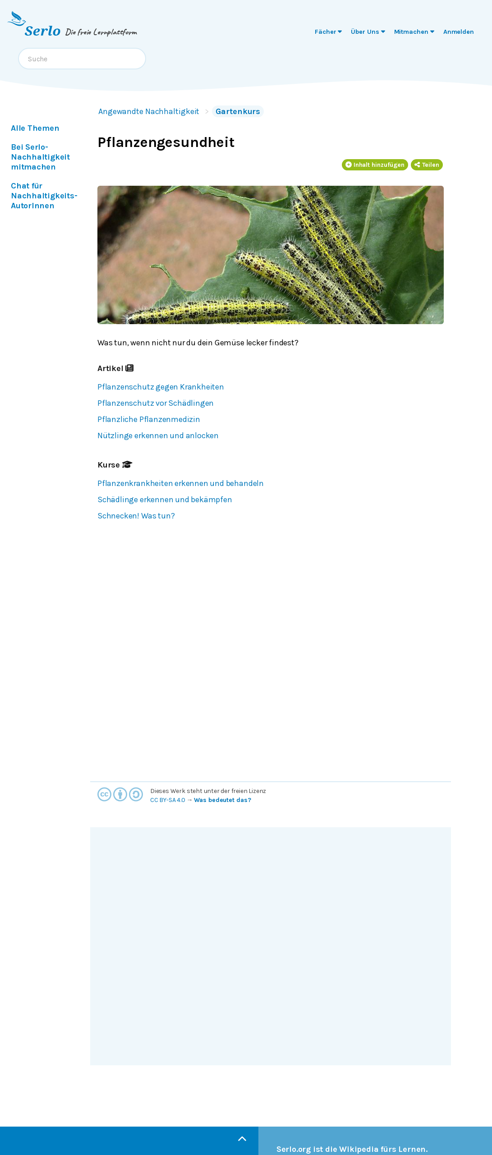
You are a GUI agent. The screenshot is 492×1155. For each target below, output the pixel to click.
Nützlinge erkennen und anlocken (158, 435)
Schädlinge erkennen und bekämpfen (164, 499)
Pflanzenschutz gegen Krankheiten (160, 387)
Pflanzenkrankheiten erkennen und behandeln (180, 483)
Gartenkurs (238, 111)
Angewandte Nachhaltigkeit (148, 111)
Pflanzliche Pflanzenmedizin (148, 419)
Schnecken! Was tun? (136, 516)
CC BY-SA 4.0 (167, 800)
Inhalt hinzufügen (375, 165)
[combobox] (82, 58)
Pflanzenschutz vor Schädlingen (155, 403)
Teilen (426, 165)
